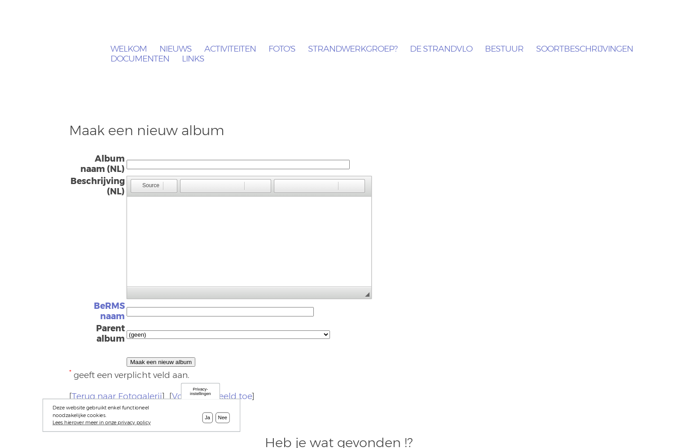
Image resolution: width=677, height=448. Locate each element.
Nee (223, 417)
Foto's (281, 49)
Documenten (139, 59)
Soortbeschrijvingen (584, 49)
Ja (207, 417)
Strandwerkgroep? (352, 49)
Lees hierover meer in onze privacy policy (102, 423)
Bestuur (504, 49)
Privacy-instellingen (200, 391)
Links (193, 59)
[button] (146, 186)
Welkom (128, 49)
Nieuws (175, 49)
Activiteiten (230, 49)
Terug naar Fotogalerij (117, 396)
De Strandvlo (441, 49)
